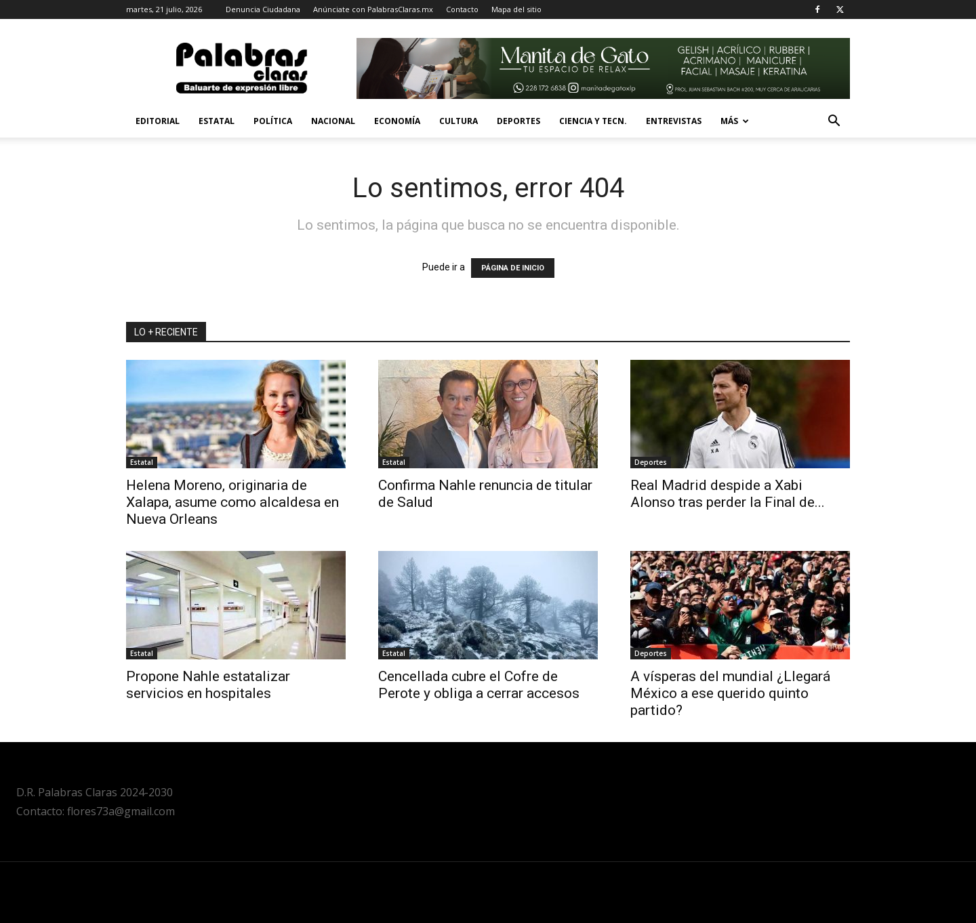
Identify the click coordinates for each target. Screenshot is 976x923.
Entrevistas (674, 121)
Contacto (462, 9)
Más (734, 121)
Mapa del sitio (516, 9)
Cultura (458, 121)
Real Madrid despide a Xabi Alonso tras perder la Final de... (727, 493)
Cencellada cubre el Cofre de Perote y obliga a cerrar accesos (479, 684)
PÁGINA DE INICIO (512, 268)
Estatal (217, 121)
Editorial (158, 121)
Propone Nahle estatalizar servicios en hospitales (208, 684)
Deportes (518, 121)
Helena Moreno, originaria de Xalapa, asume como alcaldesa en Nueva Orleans (232, 502)
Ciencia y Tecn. (593, 121)
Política (272, 121)
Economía (397, 121)
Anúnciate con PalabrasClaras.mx (373, 9)
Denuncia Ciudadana (263, 9)
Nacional (333, 121)
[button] (833, 122)
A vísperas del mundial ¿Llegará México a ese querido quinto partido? (730, 693)
